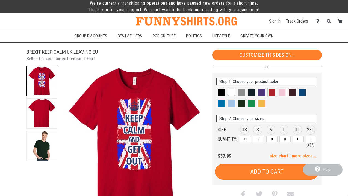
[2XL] (311, 139)
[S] (258, 139)
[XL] (298, 139)
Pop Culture (164, 35)
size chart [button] (279, 155)
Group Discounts (90, 35)
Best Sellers (130, 35)
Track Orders (297, 21)
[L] (285, 139)
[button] (42, 81)
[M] (272, 139)
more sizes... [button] (304, 155)
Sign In (275, 21)
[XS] (245, 139)
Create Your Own (256, 35)
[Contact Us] (319, 21)
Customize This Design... (267, 55)
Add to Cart (267, 171)
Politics (194, 35)
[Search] (330, 21)
